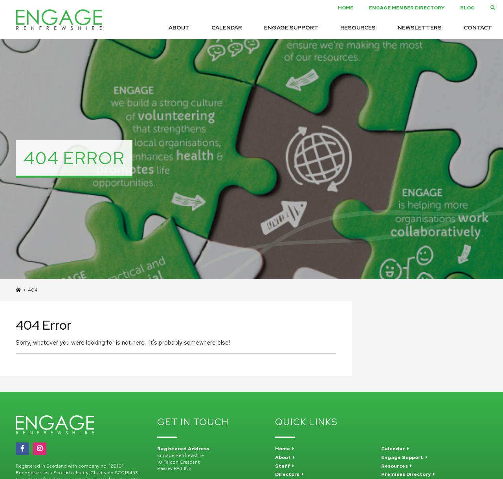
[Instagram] (39, 448)
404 (33, 290)
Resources (358, 27)
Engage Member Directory (406, 8)
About (179, 27)
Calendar (226, 27)
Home (345, 8)
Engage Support (291, 27)
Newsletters (420, 27)
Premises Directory (408, 474)
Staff (284, 466)
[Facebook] (22, 448)
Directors (289, 474)
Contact (478, 27)
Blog (467, 8)
